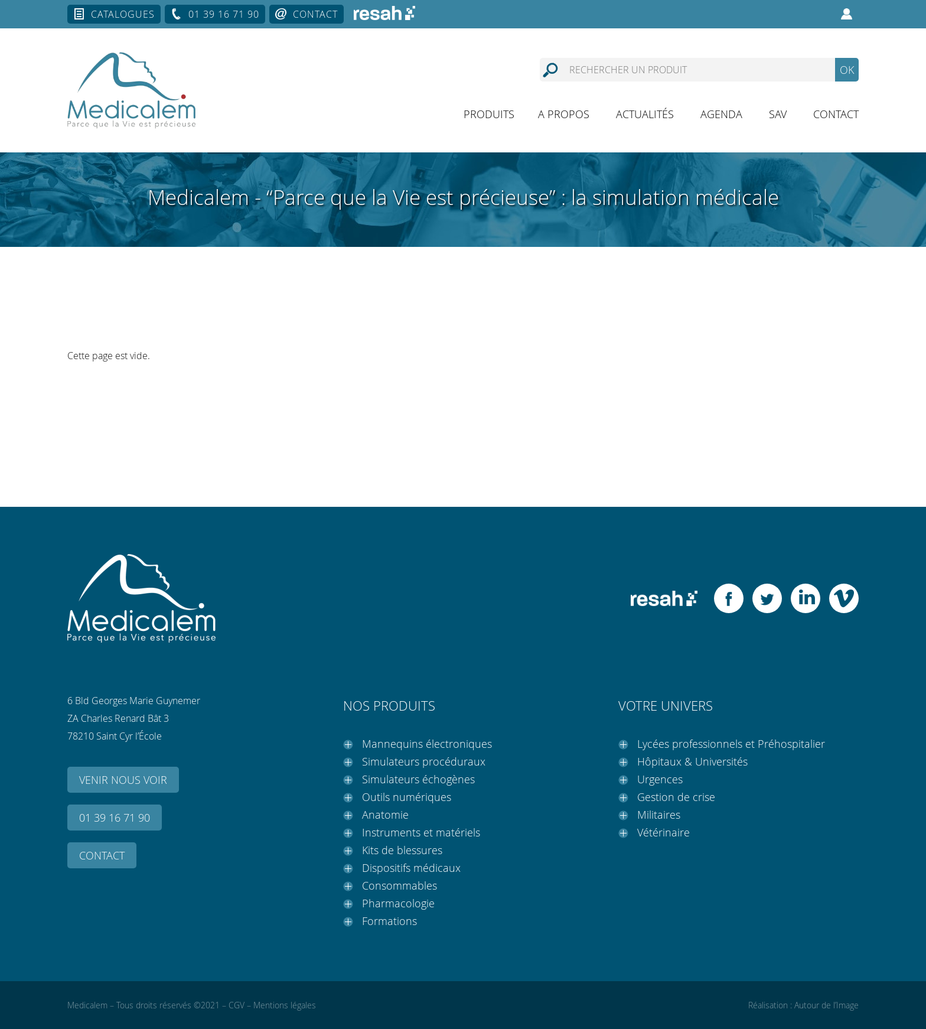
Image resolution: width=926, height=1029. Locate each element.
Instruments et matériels (421, 832)
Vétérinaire (663, 832)
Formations (389, 921)
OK (847, 70)
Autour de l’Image (826, 1005)
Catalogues (123, 14)
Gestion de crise (676, 797)
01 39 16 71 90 (223, 14)
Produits (489, 114)
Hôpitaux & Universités (692, 761)
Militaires (658, 814)
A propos (563, 114)
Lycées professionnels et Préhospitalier (731, 744)
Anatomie (385, 814)
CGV (236, 1005)
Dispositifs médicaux (411, 868)
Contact (315, 14)
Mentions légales (284, 1005)
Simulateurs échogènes (418, 779)
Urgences (660, 779)
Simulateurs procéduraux (423, 761)
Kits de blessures (402, 850)
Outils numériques (406, 797)
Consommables (399, 885)
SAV (778, 114)
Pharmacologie (398, 903)
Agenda (721, 114)
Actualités (645, 114)
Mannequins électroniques (427, 744)
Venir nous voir (123, 780)
